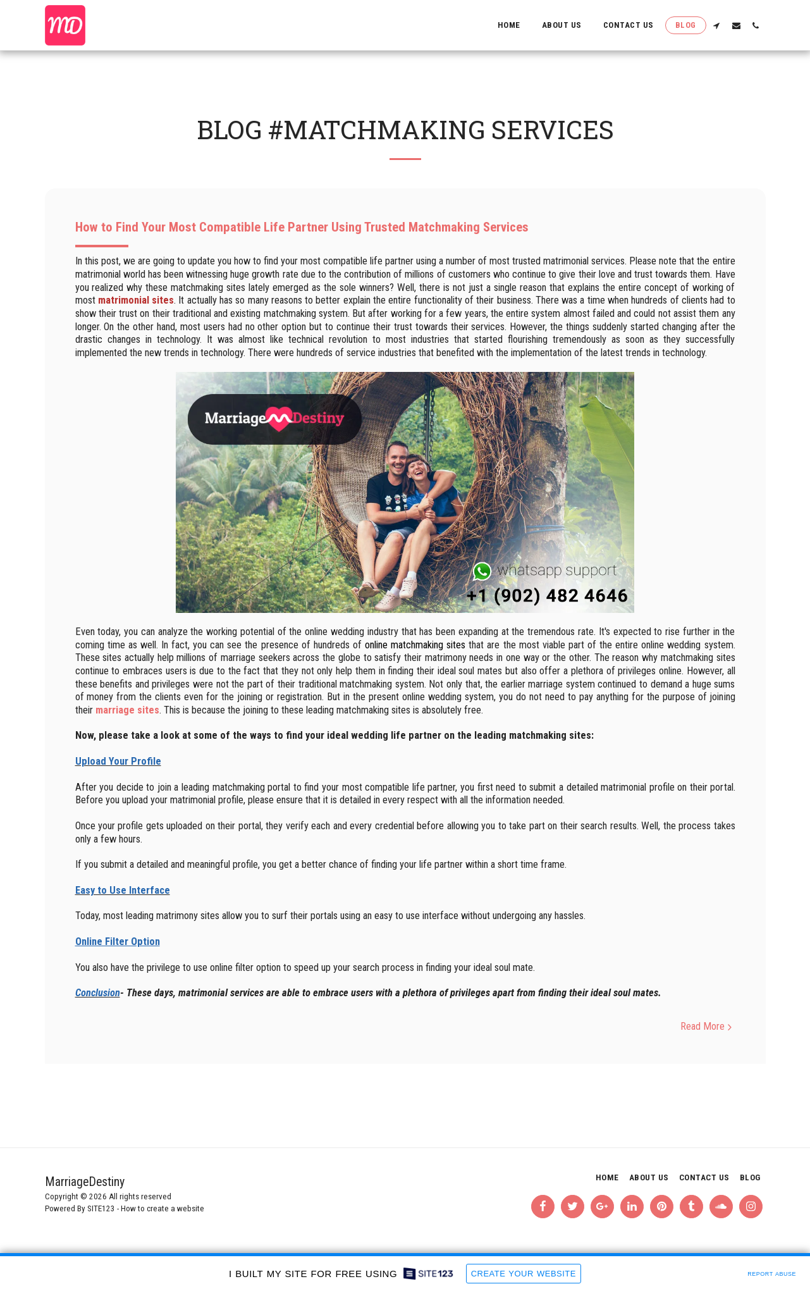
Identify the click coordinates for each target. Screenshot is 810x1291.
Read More (707, 1026)
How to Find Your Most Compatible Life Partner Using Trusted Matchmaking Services (302, 227)
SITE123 (101, 1208)
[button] (717, 25)
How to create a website (162, 1208)
